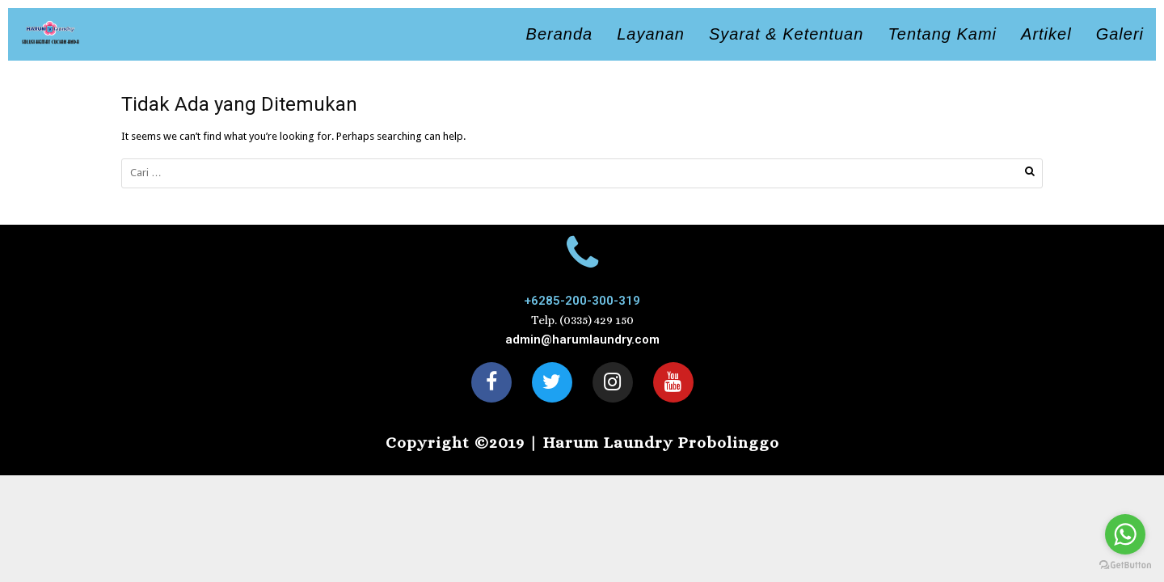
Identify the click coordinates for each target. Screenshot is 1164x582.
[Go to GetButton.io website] (1125, 565)
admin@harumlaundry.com (582, 339)
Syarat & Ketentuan (786, 34)
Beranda (559, 34)
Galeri (1120, 34)
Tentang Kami (942, 34)
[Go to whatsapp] (1125, 534)
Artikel (1046, 34)
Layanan (651, 34)
